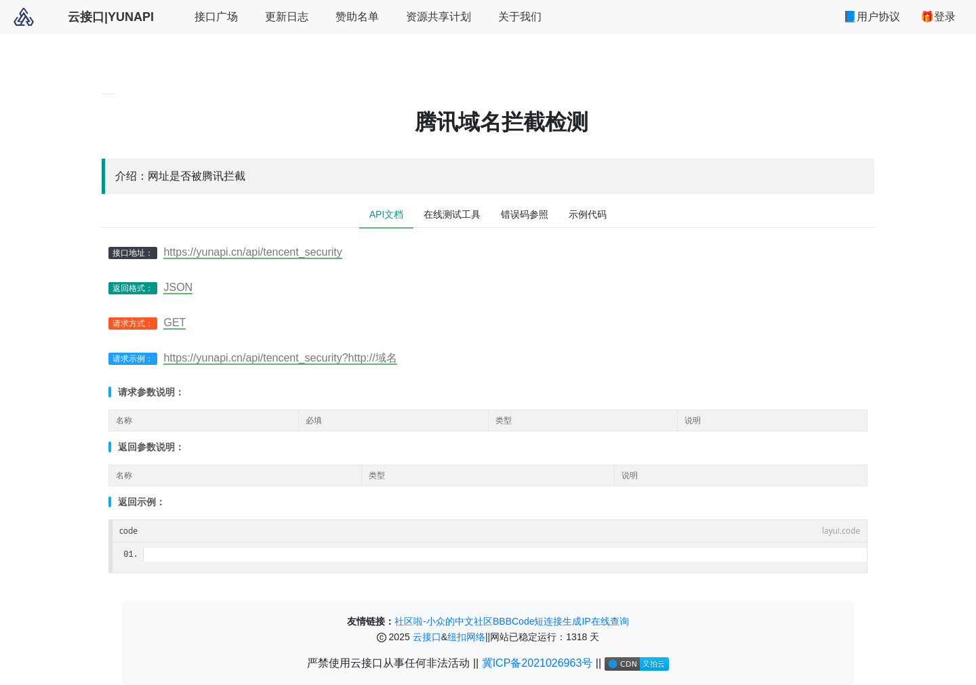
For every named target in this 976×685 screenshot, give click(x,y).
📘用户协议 (871, 16)
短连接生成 (558, 621)
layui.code (841, 530)
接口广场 (216, 16)
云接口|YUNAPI (111, 17)
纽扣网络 (466, 636)
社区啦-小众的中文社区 (443, 621)
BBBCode (513, 621)
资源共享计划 (438, 16)
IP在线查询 (605, 621)
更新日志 (286, 16)
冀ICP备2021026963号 (539, 663)
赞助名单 (357, 16)
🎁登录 (938, 16)
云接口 (427, 636)
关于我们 (520, 16)
